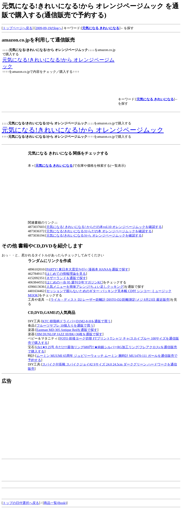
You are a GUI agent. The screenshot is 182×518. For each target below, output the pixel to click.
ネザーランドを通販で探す (66, 278)
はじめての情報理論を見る (66, 273)
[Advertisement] (36, 417)
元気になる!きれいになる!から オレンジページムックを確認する (94, 235)
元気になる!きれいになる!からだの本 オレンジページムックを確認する (99, 231)
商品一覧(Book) (55, 503)
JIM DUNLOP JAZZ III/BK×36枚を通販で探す (69, 334)
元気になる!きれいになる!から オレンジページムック (83, 130)
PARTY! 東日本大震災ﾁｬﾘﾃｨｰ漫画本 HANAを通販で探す (87, 269)
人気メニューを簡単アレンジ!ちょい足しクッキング (84, 286)
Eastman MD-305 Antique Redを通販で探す (67, 330)
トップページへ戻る (17, 28)
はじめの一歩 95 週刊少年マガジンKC (74, 282)
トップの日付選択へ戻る (21, 503)
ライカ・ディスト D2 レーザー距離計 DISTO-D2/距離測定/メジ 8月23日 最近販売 (110, 299)
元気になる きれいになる (100, 28)
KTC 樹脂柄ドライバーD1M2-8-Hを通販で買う (76, 321)
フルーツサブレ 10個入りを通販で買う (65, 325)
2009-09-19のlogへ (48, 28)
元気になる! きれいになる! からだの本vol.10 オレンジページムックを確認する (104, 227)
